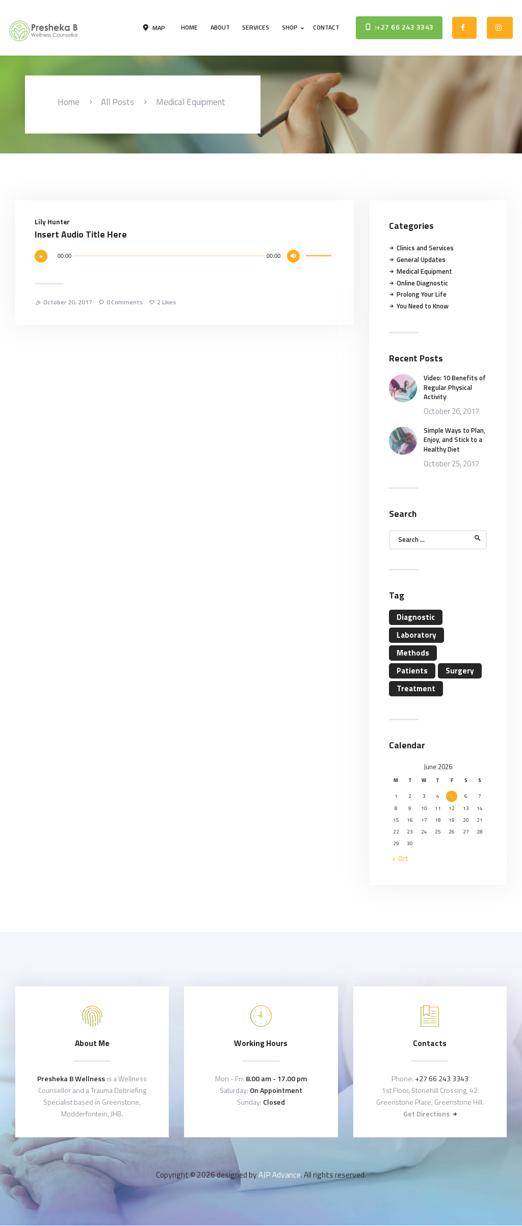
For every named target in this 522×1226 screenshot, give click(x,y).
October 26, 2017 (451, 411)
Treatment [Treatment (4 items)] (416, 688)
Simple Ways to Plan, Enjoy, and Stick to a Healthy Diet (454, 440)
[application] (185, 259)
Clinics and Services (425, 248)
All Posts (117, 102)
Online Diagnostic (422, 283)
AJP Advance (279, 1174)
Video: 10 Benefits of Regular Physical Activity (455, 387)
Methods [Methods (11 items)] (413, 653)
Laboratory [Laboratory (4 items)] (416, 635)
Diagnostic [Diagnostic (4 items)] (416, 617)
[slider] (169, 255)
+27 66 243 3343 (441, 1078)
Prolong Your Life (422, 294)
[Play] (41, 256)
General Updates (421, 259)
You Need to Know (423, 306)
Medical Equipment (424, 271)
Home (69, 102)
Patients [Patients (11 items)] (412, 670)
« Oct (400, 858)
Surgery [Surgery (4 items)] (460, 670)
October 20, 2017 (67, 302)
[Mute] (293, 256)
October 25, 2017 (451, 463)
